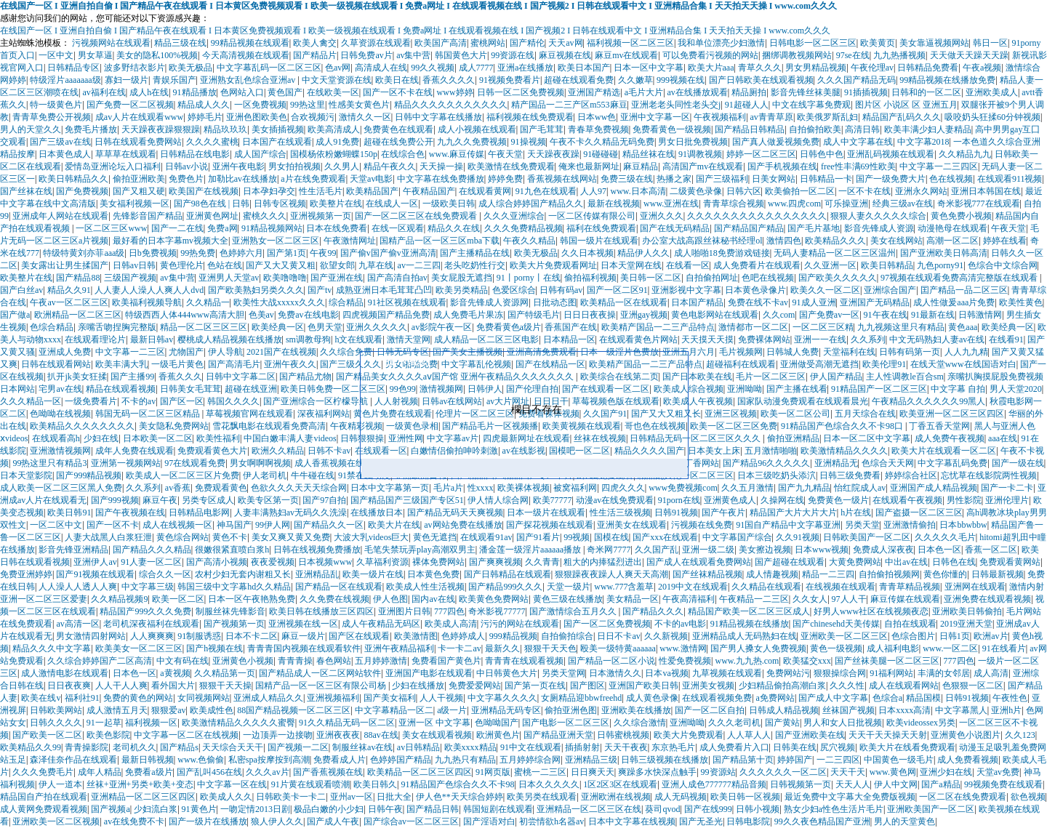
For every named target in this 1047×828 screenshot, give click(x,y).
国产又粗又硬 (139, 191)
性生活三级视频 (620, 512)
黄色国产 (285, 92)
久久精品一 (208, 302)
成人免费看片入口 (734, 747)
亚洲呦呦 (744, 389)
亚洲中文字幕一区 (655, 117)
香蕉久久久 (180, 376)
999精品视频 (513, 636)
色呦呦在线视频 (60, 414)
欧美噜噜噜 (285, 278)
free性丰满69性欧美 (858, 166)
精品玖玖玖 (225, 129)
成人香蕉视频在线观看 (338, 463)
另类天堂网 (563, 673)
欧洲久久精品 (278, 451)
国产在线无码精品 (675, 228)
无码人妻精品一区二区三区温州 (835, 253)
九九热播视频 (899, 55)
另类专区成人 (208, 500)
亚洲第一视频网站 (126, 463)
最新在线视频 (613, 203)
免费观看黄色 (221, 488)
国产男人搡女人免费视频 (758, 648)
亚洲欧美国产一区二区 (930, 809)
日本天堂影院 (26, 475)
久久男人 (341, 166)
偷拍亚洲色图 (571, 710)
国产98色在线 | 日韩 (211, 203)
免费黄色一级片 (838, 500)
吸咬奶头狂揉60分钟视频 (992, 117)
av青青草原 (771, 117)
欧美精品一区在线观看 (623, 302)
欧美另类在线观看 (542, 797)
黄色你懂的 (945, 574)
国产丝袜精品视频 (707, 574)
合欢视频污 (312, 117)
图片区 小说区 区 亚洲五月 (906, 105)
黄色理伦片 (182, 265)
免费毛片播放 (91, 129)
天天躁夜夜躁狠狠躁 (160, 129)
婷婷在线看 (1005, 241)
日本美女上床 (714, 451)
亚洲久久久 (661, 216)
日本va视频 (666, 673)
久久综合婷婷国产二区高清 (99, 661)
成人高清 (991, 673)
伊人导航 (225, 352)
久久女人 (810, 599)
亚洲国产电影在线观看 (429, 673)
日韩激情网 (980, 315)
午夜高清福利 (688, 599)
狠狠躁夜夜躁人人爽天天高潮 (611, 574)
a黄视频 (175, 673)
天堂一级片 (568, 587)
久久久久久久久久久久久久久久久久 (757, 216)
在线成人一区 (392, 203)
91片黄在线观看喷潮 (310, 784)
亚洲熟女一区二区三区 (275, 241)
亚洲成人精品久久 (268, 698)
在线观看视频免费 (717, 698)
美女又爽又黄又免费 (291, 537)
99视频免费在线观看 (1003, 784)
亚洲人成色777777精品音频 (714, 784)
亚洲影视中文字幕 (686, 290)
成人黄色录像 (652, 698)
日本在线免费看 (336, 228)
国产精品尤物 (305, 376)
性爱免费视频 (685, 661)
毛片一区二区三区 (771, 376)
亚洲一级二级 (708, 549)
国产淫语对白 (489, 821)
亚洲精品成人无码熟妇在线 (744, 636)
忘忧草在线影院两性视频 (989, 475)
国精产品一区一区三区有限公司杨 (321, 685)
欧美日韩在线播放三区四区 (321, 611)
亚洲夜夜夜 (338, 735)
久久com (779, 315)
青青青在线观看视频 (524, 661)
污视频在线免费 (701, 525)
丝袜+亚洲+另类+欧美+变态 (140, 784)
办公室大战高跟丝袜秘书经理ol (702, 241)
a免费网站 (775, 698)
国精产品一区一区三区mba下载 (440, 241)
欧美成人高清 (451, 624)
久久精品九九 (965, 154)
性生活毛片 (320, 191)
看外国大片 (173, 685)
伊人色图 (390, 599)
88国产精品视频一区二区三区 (293, 710)
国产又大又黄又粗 (281, 265)
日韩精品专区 (73, 68)
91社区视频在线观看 (407, 302)
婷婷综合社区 (911, 475)
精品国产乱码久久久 (901, 117)
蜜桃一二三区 (540, 772)
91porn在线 (679, 500)
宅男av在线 (60, 389)
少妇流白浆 (155, 809)
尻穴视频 (837, 747)
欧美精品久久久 (835, 241)
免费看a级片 (148, 772)
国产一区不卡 (113, 525)
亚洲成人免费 (65, 352)
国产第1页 (286, 253)
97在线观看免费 (194, 463)
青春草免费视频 (598, 129)
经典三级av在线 (902, 203)
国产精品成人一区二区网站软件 (320, 673)
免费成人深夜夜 (883, 549)
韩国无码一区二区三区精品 (148, 414)
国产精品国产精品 (749, 228)
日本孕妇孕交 (269, 191)
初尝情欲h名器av (551, 821)
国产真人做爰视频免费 (775, 142)
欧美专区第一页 (268, 500)
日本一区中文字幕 (648, 68)
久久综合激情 (640, 723)
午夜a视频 (982, 68)
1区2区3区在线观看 (620, 784)
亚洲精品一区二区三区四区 (143, 797)
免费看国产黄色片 (446, 661)
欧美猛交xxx (807, 661)
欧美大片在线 (394, 525)
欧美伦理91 (884, 364)
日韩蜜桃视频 (623, 735)
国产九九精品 (804, 488)
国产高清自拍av (397, 278)
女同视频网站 (203, 698)
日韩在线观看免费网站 (138, 142)
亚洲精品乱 (317, 574)
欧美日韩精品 (887, 265)
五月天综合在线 (865, 414)
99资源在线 (512, 55)
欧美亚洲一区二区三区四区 (951, 414)
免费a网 (222, 228)
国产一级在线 (1018, 463)
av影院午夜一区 (442, 327)
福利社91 (82, 698)
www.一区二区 (950, 648)
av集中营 (413, 55)
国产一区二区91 (617, 290)
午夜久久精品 (529, 241)
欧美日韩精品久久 (73, 179)
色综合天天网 (888, 463)
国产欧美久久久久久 (837, 278)
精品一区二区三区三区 (203, 327)
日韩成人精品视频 (784, 710)
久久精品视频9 (119, 599)
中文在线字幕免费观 (811, 105)
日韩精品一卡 (826, 179)
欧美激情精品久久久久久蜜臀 (238, 723)
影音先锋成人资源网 (489, 302)
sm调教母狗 (308, 339)
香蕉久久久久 (448, 80)
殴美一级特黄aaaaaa (618, 648)
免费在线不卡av (758, 302)
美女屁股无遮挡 (461, 278)
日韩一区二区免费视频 (520, 92)
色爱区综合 (514, 290)
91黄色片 (199, 809)
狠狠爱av (168, 710)
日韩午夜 (385, 809)
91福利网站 (891, 673)
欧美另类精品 (462, 290)
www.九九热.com (747, 661)
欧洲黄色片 (498, 735)
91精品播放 (195, 92)
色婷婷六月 (241, 253)
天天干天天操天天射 (888, 735)
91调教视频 (700, 154)
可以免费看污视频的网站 (710, 55)
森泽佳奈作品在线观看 (73, 760)
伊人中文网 (896, 784)
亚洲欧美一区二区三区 (844, 636)
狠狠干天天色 (550, 648)
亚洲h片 (1006, 710)
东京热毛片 (673, 747)
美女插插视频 (278, 129)
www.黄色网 (893, 772)
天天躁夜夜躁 (553, 154)
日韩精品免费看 (927, 68)
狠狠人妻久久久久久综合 (878, 216)
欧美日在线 (397, 80)
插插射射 (582, 747)
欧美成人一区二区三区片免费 (182, 475)
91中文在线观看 (530, 747)
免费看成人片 (339, 760)
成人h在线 (149, 92)
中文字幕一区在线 (232, 784)
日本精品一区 (569, 339)
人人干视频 (441, 698)
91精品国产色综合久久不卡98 (458, 784)
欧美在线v (40, 698)
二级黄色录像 (696, 191)
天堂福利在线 (849, 352)
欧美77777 (552, 500)
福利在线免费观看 (601, 228)
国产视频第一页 (234, 624)
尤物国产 (186, 352)
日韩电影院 (748, 821)
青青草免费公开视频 (51, 117)
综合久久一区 (165, 574)
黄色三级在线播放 (568, 599)
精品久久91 (69, 290)
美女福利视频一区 (134, 203)
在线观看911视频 (1010, 179)
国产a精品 (940, 784)
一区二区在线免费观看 (962, 797)
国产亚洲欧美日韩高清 (943, 253)
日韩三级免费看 (849, 475)
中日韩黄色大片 (506, 673)
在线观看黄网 (485, 191)
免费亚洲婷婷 (26, 574)
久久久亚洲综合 (514, 216)
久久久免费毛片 (42, 772)
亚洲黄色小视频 (242, 661)
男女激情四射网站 (91, 636)
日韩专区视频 (280, 203)
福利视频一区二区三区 (630, 43)
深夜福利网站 (323, 414)
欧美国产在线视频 (203, 191)
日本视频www (325, 562)
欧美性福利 (218, 438)
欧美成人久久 (226, 797)
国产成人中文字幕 (833, 698)
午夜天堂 (505, 154)
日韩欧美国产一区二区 (866, 537)
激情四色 (783, 241)
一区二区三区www (111, 228)
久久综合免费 (346, 352)
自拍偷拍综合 (567, 636)
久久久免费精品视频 (523, 228)
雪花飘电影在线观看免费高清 (269, 426)
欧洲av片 (991, 636)
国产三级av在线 (60, 142)
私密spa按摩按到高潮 (269, 760)
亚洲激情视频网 (60, 451)
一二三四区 (838, 760)
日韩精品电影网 (199, 512)
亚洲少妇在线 (946, 772)
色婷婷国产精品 (400, 760)
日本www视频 (822, 549)
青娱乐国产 (174, 80)
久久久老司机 (734, 723)
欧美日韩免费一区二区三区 (333, 389)
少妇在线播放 (418, 685)
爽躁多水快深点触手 (657, 772)
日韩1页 (954, 636)
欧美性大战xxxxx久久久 (279, 302)
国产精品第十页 (743, 760)
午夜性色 (1009, 698)
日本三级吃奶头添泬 (776, 475)
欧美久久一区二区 (825, 290)
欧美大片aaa (711, 68)
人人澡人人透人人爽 (78, 587)
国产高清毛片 (234, 364)
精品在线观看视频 (121, 389)
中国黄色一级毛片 (899, 760)
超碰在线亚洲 (251, 389)
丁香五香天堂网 (939, 426)
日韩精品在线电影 (195, 154)
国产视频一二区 (298, 747)
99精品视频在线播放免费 (947, 80)
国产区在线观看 (359, 636)
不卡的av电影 (680, 624)
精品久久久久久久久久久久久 (451, 105)
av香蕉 (177, 488)
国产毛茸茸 (541, 129)
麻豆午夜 (160, 500)
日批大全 (394, 797)
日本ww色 (596, 117)
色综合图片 (913, 636)
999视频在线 (681, 80)
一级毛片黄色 (177, 364)
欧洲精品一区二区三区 (77, 315)
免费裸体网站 (764, 339)
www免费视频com (683, 488)
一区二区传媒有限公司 (591, 216)
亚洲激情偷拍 (909, 525)
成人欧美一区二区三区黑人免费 (61, 488)
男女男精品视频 (815, 68)
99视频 (576, 537)
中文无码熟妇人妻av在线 (936, 339)
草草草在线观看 (125, 154)
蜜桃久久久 (264, 216)
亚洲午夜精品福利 (399, 648)
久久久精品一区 (30, 401)
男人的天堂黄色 (904, 821)
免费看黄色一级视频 (672, 129)
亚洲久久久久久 (376, 327)
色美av (261, 315)
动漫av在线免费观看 (615, 500)
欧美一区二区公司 (795, 414)
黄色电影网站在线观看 (714, 315)
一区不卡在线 (864, 191)
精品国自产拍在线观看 (43, 797)
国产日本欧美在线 (697, 376)
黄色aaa (962, 327)
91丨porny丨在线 (529, 278)
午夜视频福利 (720, 117)
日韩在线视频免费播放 (317, 549)
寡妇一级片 (126, 80)
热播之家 (674, 179)
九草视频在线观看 (727, 673)
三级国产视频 (130, 278)
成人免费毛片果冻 (468, 315)
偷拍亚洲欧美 (139, 179)
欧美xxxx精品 (470, 747)
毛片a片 (448, 488)
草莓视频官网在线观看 (249, 414)
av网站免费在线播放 (463, 525)
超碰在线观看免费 (579, 80)
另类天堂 (862, 525)
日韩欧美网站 (56, 710)
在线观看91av (486, 537)
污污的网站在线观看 (520, 624)
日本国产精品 (697, 302)
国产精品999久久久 (505, 587)
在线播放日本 (376, 512)
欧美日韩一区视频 (745, 797)
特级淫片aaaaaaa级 (65, 80)
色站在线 (224, 265)
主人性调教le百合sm (905, 376)
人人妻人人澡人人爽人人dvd (149, 290)
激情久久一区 (365, 117)
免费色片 (186, 179)
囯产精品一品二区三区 (964, 290)
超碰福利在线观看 (741, 364)
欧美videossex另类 (920, 723)
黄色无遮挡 (435, 537)
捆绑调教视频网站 (797, 55)
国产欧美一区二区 (47, 735)
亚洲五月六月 (688, 352)
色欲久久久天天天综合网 (299, 488)
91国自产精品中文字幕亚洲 (788, 525)
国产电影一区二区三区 (565, 723)
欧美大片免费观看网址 (553, 265)
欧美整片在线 (336, 203)
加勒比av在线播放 (242, 179)
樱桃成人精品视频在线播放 (229, 339)
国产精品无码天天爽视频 (455, 512)
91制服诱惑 (199, 636)
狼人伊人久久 (277, 821)
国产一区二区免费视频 (607, 624)
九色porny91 (940, 265)
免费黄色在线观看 (398, 129)
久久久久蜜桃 (212, 142)
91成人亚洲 (814, 302)
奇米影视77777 (496, 611)
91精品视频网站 (271, 228)
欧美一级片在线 (373, 574)
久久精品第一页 (224, 673)
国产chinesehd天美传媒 (836, 624)
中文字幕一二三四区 (938, 166)
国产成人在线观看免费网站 (698, 562)
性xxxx (481, 488)
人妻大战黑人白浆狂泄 (108, 537)
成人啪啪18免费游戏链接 (722, 253)
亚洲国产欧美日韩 (643, 685)
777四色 (449, 611)
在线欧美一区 (333, 92)
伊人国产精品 (836, 376)
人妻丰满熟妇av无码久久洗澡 (290, 512)
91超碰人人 (747, 105)
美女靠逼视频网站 (934, 43)
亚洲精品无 (836, 463)
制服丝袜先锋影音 (230, 611)
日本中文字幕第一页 (389, 488)
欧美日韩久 (375, 784)
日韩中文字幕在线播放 (438, 117)
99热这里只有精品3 (49, 463)
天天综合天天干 (232, 747)
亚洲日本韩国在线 (986, 191)
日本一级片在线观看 (546, 512)
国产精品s (179, 747)
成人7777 (476, 68)
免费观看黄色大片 (212, 451)
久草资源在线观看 (376, 43)
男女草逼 (95, 55)
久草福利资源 (382, 562)
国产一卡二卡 (1007, 488)
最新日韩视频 (147, 760)
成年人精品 (99, 772)
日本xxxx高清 (904, 710)
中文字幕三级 (147, 587)
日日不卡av (618, 636)
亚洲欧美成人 (992, 92)
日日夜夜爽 (69, 685)
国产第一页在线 (535, 685)
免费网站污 (788, 673)
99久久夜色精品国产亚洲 (822, 821)
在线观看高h (56, 438)
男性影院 (964, 500)
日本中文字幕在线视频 (631, 821)
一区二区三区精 (823, 327)
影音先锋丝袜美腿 (806, 92)
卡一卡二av (459, 648)
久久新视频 (666, 636)
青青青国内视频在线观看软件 (304, 648)
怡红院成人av (860, 488)
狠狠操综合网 (840, 673)
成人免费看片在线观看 (757, 265)
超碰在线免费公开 (398, 142)
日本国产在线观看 (277, 142)
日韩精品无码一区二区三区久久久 (696, 438)
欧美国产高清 (440, 43)
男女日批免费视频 (693, 142)
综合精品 (346, 302)
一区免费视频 (260, 105)
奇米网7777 (608, 549)
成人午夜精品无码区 (381, 624)
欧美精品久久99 (30, 747)
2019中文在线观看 (693, 587)
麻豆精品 (640, 166)
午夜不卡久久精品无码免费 (602, 142)
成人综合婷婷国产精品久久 (530, 203)
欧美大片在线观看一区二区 (943, 451)
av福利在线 (103, 92)
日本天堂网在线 (631, 265)
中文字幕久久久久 (502, 698)
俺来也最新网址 (588, 166)
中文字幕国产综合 (737, 537)
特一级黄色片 (56, 105)
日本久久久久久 (548, 784)
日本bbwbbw (963, 525)
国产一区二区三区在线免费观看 (417, 216)
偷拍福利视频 (590, 278)
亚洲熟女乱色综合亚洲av (248, 80)
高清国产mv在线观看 (702, 166)
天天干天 (847, 772)
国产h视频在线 (214, 648)
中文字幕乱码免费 (952, 463)
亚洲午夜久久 (290, 364)
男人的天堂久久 (30, 129)
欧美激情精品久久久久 (844, 451)
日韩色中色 (821, 154)
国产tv (320, 290)
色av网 (337, 68)
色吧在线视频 (768, 278)
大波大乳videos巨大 (371, 537)
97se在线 (853, 55)
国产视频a (110, 809)
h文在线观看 (358, 339)
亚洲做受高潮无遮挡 (819, 364)
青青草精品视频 (909, 587)
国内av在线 (433, 599)
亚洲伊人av (94, 562)
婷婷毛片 (205, 117)
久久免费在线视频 (334, 599)
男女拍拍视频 (294, 166)
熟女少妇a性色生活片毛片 (833, 809)
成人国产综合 (260, 154)
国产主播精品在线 (475, 253)
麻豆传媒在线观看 (905, 599)
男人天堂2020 (1016, 389)
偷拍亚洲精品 (793, 438)
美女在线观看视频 (437, 735)
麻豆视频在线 (565, 55)
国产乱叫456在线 (209, 772)
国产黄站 (782, 723)
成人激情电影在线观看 (64, 673)
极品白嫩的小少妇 (329, 809)
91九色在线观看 (546, 191)
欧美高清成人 (334, 129)
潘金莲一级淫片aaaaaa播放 (531, 549)
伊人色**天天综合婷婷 (459, 797)
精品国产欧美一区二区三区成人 (749, 611)
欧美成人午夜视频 (698, 401)
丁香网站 (701, 463)
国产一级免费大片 (891, 179)
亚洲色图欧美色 (256, 117)
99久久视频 (432, 68)
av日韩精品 (418, 747)
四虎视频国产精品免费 (386, 315)
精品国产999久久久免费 (145, 611)
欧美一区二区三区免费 (733, 426)
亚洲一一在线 (820, 339)
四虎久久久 (623, 488)
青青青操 (295, 661)
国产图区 (587, 685)
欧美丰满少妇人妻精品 (927, 129)
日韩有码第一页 (909, 352)
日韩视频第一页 (800, 784)
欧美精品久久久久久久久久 (82, 426)
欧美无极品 (190, 68)
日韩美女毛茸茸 (190, 389)
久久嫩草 (635, 80)
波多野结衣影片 (134, 68)
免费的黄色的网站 (138, 698)
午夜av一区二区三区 (69, 302)
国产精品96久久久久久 (766, 463)
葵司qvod (662, 809)
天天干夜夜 (626, 747)
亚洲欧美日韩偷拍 (967, 611)
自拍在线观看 (910, 624)
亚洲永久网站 (921, 191)
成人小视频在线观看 (477, 129)
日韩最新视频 (997, 574)
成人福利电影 (893, 648)
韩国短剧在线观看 (498, 809)
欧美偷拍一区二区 (800, 191)
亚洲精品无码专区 (506, 710)
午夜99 (323, 253)
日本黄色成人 (65, 154)
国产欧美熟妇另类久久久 (256, 290)
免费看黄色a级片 (508, 327)
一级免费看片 (91, 401)
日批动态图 (555, 302)
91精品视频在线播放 (749, 624)
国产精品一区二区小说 (611, 661)
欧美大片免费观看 (688, 735)
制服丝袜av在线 (362, 747)
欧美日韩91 (69, 512)
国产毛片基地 (813, 228)
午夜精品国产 (429, 191)
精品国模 (923, 698)
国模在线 (611, 537)
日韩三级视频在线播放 (664, 760)
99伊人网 (272, 525)
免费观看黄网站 (1009, 562)
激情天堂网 (408, 339)
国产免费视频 (82, 191)
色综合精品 (51, 327)
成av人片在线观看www (139, 117)
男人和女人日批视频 (842, 723)
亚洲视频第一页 (320, 216)
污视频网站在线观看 (111, 43)
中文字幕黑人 (961, 710)
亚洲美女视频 (708, 685)
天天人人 (852, 784)
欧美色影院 (108, 735)
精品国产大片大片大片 (793, 512)
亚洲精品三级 (591, 760)
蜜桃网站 (487, 43)
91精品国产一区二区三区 (879, 389)
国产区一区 (182, 401)
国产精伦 (527, 43)
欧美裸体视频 (523, 488)
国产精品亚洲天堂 (558, 735)
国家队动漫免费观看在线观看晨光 (802, 401)
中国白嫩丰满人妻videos (290, 438)
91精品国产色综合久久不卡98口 (843, 426)
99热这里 (307, 105)
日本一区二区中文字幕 (866, 438)
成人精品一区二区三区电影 (486, 339)
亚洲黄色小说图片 (965, 735)
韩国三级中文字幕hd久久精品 (234, 587)
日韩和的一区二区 (926, 92)
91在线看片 (1004, 648)
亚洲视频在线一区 (303, 624)
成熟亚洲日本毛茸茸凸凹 (384, 290)
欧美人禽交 (315, 43)
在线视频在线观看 (840, 587)
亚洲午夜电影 (238, 166)
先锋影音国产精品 (147, 216)
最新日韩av (151, 339)
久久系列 (868, 339)
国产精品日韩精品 (750, 129)
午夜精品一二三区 (754, 599)
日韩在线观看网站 (56, 364)
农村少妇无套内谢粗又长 (243, 574)
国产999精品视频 (88, 475)
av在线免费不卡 (134, 821)
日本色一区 (939, 549)
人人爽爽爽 (152, 636)
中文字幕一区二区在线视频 (186, 735)
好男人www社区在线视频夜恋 (871, 611)
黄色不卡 (229, 537)
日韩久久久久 (56, 723)
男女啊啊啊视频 (260, 463)
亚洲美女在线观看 (632, 525)
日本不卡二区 (251, 636)
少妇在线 (101, 438)
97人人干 (849, 599)
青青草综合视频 (733, 203)
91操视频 (528, 142)
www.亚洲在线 (671, 203)
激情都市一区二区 (753, 327)
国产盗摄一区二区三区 (919, 512)
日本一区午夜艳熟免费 (251, 599)
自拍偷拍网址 (712, 278)
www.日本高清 (637, 191)
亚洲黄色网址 (212, 216)
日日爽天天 (592, 772)
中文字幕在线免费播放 (440, 179)
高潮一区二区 (952, 241)
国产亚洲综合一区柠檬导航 (316, 401)
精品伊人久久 (643, 253)
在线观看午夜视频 (907, 500)
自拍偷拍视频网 (889, 574)
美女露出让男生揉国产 (64, 265)
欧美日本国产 (584, 68)
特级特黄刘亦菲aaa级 (83, 253)
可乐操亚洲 (846, 203)
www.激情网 (682, 648)
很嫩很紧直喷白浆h (232, 549)
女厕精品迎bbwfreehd (581, 698)
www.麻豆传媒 (456, 154)
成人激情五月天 (117, 710)
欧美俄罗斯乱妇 (827, 117)
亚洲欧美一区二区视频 (56, 821)
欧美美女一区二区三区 (138, 648)
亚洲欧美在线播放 (636, 710)
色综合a (887, 698)
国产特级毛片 (534, 315)
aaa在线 (1002, 438)
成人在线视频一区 (177, 525)
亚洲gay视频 (643, 315)
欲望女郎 (337, 265)
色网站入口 (242, 92)
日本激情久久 (615, 673)
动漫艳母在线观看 (952, 228)
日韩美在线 (795, 747)
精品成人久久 (203, 105)
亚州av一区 (351, 797)
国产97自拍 (324, 500)
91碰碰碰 (600, 154)
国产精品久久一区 (329, 525)
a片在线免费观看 (313, 179)
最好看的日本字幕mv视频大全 (170, 241)
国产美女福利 (390, 698)
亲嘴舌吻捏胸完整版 (117, 327)
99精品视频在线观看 (250, 43)
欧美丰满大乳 (121, 364)
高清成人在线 (381, 68)
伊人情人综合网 (498, 500)
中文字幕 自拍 (958, 389)
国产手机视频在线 (782, 166)
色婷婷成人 (463, 636)
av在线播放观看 (697, 92)
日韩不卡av (329, 451)
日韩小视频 (757, 809)
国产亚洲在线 (336, 278)
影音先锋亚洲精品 (73, 549)
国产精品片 (315, 55)
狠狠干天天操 (225, 685)
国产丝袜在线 (26, 191)
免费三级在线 (627, 179)
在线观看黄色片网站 (638, 339)
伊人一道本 (60, 784)
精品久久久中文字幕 (51, 648)
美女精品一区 (632, 599)
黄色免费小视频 (961, 216)
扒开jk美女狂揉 (76, 376)
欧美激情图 (416, 636)
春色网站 (333, 661)
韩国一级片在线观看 (599, 241)
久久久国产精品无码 (856, 80)
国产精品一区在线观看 (338, 587)
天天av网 (565, 43)
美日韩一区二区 (650, 278)
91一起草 (104, 723)
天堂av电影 (371, 179)
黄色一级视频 (836, 648)
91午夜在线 (885, 315)
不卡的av (138, 401)
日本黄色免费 (433, 574)
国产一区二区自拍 (710, 710)
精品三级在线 (180, 43)
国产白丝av (21, 290)
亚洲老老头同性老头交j (676, 105)
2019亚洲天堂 (966, 624)
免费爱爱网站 (475, 685)
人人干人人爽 (121, 685)
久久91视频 (797, 537)
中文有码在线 (182, 661)
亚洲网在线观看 (975, 587)
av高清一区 (77, 624)
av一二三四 (419, 265)
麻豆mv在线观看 (626, 55)
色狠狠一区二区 (972, 685)
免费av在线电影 (308, 315)
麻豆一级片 (303, 636)
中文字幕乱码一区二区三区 (269, 68)
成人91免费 (337, 142)
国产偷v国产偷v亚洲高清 (388, 253)
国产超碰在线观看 (790, 562)
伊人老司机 (264, 475)
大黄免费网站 (855, 562)
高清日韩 (862, 129)
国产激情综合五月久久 (574, 611)
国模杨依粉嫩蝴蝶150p (333, 154)
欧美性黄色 (1021, 302)
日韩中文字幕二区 (241, 376)
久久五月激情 (747, 488)
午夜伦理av (872, 68)
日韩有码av (560, 290)
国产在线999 (708, 809)
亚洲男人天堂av (228, 278)
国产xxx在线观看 (665, 537)
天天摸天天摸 (707, 339)
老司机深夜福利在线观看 (151, 624)
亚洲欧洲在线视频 (616, 797)
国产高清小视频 (216, 562)
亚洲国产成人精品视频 (933, 488)
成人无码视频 (680, 797)
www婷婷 (455, 92)
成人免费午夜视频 (949, 438)
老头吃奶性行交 (474, 265)
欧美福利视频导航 (147, 302)
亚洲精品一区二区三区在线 (589, 809)
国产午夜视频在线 (130, 512)
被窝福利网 (575, 488)
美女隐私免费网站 (174, 426)
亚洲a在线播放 (525, 68)
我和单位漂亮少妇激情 (721, 43)
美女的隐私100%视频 (157, 55)
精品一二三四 (828, 574)
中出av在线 (906, 562)
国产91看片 (538, 537)
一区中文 (56, 55)
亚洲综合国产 (890, 290)
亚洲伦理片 (1007, 500)
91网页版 (493, 772)
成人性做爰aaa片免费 (954, 302)
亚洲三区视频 (731, 414)
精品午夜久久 (390, 166)
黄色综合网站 (182, 537)
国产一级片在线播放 (208, 821)
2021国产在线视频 (281, 352)
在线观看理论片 (95, 339)
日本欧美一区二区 (158, 438)
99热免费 (197, 253)
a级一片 (452, 710)
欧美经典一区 (278, 327)
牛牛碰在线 (312, 475)
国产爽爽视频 (495, 562)
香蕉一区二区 (991, 549)
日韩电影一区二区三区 (813, 43)
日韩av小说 (186, 166)
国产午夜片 (723, 512)
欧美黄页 (877, 43)
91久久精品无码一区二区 (347, 723)
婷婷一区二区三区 (761, 154)
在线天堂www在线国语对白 (963, 364)
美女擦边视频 (765, 549)
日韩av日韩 (134, 265)
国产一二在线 (177, 228)
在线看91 (1006, 339)
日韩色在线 (954, 562)
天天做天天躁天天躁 (969, 55)
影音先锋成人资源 (879, 228)
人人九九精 (966, 352)
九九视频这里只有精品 (900, 327)
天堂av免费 (997, 772)
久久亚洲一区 (830, 265)
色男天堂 (325, 327)
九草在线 (375, 265)
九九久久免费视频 (472, 142)
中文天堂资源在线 (337, 80)
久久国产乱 (656, 549)
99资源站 (718, 772)
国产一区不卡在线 (398, 92)
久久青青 (542, 562)
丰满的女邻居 (944, 673)
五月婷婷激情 (381, 661)
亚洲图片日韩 (404, 611)
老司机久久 (134, 747)
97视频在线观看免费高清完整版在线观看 (960, 278)
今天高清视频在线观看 (245, 55)
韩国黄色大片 (461, 55)
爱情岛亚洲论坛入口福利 (113, 166)
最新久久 (502, 648)
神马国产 (234, 525)
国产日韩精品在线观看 (507, 574)
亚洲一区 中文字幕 (434, 723)
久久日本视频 (587, 253)
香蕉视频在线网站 (562, 179)
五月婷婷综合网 (530, 760)
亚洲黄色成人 (730, 500)
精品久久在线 (454, 228)
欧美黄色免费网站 (494, 599)
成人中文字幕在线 (858, 142)
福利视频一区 (151, 723)
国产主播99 (132, 376)
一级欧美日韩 (448, 203)
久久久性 (847, 685)
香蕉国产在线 (571, 327)
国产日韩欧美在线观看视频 (761, 80)
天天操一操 (441, 166)
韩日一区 (990, 43)
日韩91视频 (676, 512)
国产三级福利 (722, 179)
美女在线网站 (896, 241)
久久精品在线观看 (766, 587)
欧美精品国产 (372, 191)
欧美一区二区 (178, 599)
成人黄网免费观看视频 (43, 809)
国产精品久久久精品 (152, 549)
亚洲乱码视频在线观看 (890, 154)
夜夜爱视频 (272, 562)
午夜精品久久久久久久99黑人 (928, 401)
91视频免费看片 (509, 80)
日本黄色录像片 (755, 290)
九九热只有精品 (465, 760)
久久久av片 (267, 772)
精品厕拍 (748, 92)
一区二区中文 (56, 525)
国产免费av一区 (829, 315)
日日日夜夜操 (589, 315)
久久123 (1020, 735)
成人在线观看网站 (904, 685)
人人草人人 (749, 735)
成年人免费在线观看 (134, 451)
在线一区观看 (398, 228)
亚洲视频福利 (333, 698)
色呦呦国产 (496, 723)
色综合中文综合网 (1003, 265)
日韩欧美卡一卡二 (291, 797)
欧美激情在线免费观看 (511, 166)
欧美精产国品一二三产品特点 (658, 327)
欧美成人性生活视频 (425, 587)
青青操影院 (86, 747)
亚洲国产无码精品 (875, 302)
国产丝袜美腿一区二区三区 (887, 661)
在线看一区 (688, 265)
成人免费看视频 (967, 760)
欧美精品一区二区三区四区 (419, 772)
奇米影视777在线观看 (978, 203)
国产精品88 (78, 278)
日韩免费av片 (366, 55)
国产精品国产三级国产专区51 (407, 500)
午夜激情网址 (350, 241)
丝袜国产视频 (848, 710)
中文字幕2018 (923, 142)
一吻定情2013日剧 (255, 809)
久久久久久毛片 (945, 537)
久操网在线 (782, 500)
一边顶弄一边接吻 (278, 735)
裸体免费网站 (438, 562)
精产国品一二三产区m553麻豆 (569, 105)
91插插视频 (866, 92)
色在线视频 (951, 179)
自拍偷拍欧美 (815, 129)
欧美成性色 (211, 710)
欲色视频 (1028, 797)
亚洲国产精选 (594, 92)
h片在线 (856, 512)
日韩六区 (743, 191)
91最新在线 (933, 315)
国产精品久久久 (652, 611)
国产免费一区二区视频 (130, 105)
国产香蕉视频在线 (328, 772)
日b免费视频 (153, 253)
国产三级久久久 (350, 364)
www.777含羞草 (624, 587)
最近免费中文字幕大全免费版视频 (850, 797)
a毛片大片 (644, 92)
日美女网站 (773, 179)
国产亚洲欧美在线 (810, 735)
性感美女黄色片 (359, 105)
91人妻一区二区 (151, 562)
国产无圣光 (701, 821)
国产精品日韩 (432, 809)
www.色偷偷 (200, 760)
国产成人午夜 (333, 821)
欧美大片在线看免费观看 (907, 747)
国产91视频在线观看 (95, 574)
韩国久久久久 (233, 401)
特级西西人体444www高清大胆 (184, 315)
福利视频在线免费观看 (530, 117)
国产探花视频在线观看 (549, 525)
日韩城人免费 (792, 352)
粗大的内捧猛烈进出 (602, 562)
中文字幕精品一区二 (394, 710)
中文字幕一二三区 (130, 352)
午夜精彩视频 (356, 426)
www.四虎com (794, 203)
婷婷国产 (794, 760)
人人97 (593, 191)
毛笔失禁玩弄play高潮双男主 (420, 549)
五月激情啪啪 (771, 451)
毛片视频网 (741, 352)
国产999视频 (115, 500)
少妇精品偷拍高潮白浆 (782, 685)
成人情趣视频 (772, 574)
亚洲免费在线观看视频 (987, 599)
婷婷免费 (505, 179)
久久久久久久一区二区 (783, 772)
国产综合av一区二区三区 (411, 821)
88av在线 (381, 735)
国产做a (15, 315)
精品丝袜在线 (648, 154)
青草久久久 (760, 68)
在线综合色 (403, 154)
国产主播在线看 (796, 389)
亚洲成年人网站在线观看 (60, 216)
